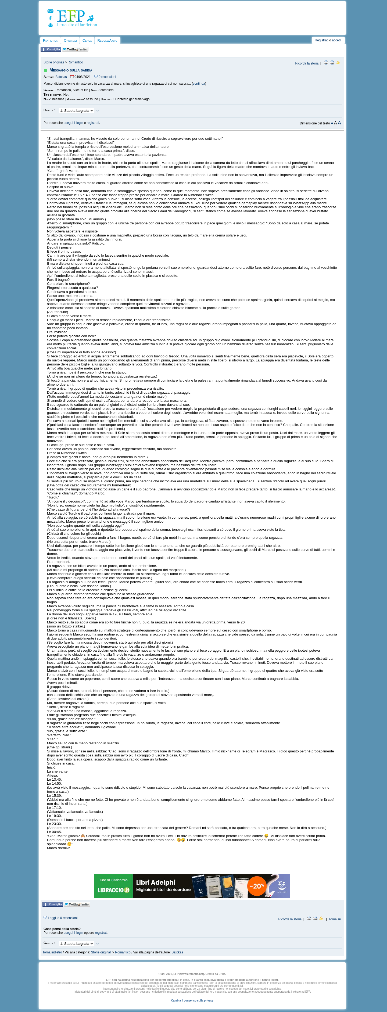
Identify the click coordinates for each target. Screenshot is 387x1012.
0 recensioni (105, 77)
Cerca (87, 40)
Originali (70, 40)
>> (97, 111)
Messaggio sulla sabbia (70, 70)
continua (199, 83)
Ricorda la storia (306, 63)
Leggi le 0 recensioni (60, 918)
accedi (336, 40)
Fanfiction (50, 40)
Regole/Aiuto (107, 40)
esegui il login (73, 123)
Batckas (61, 77)
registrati (93, 123)
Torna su (335, 919)
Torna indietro (52, 952)
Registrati (321, 40)
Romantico (75, 62)
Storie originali (54, 62)
